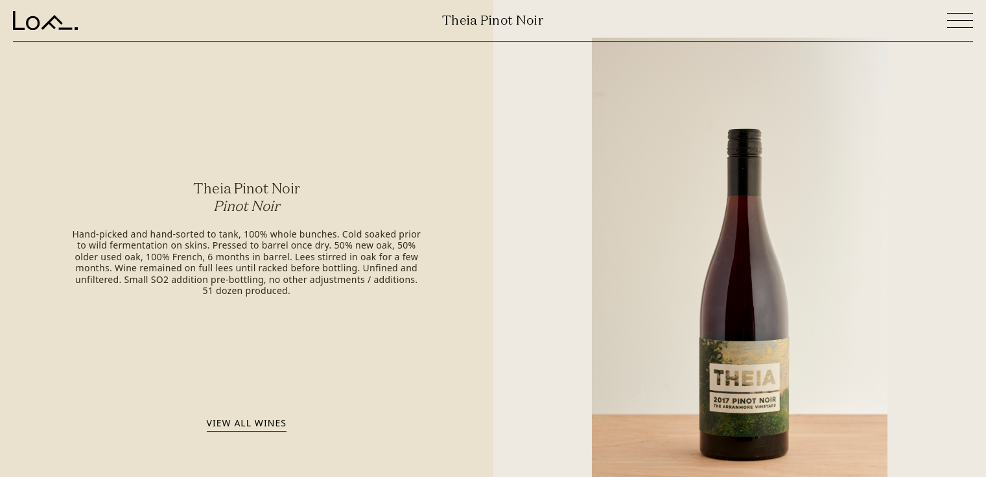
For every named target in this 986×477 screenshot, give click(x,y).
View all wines (247, 423)
